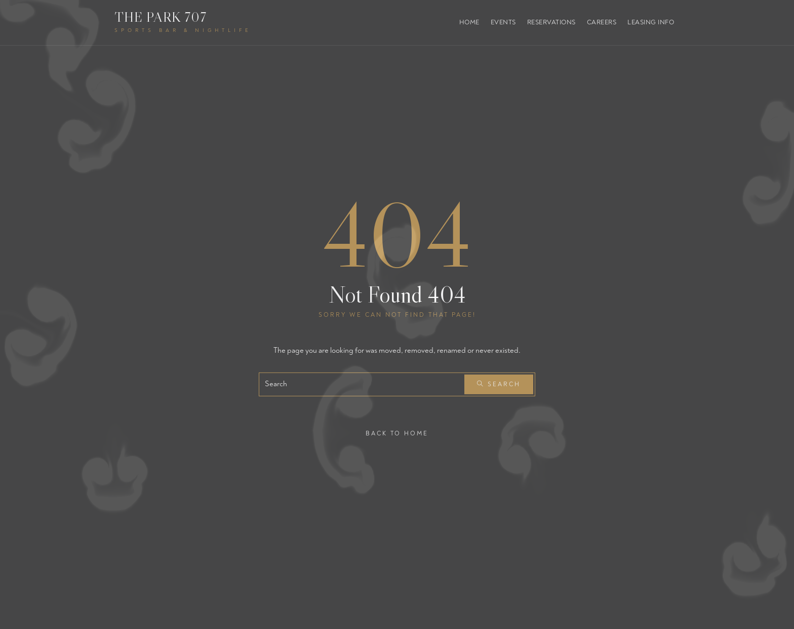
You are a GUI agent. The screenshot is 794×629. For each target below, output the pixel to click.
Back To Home (397, 433)
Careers (602, 22)
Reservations (551, 22)
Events (503, 22)
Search (499, 384)
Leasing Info (650, 22)
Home (469, 22)
